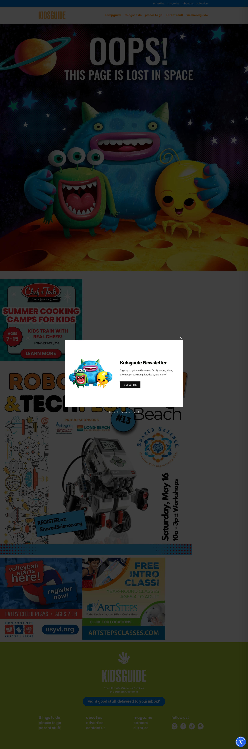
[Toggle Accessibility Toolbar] (241, 742)
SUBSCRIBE (130, 384)
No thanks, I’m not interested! (124, 412)
